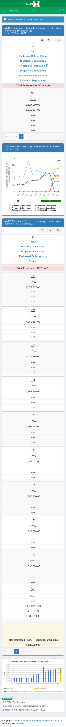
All (58, 40)
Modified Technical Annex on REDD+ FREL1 (24, 710)
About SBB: (13, 11)
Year (32, 51)
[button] (3, 10)
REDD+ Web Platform (14, 702)
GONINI (20, 723)
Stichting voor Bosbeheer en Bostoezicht (39, 720)
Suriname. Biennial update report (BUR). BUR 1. (25, 706)
